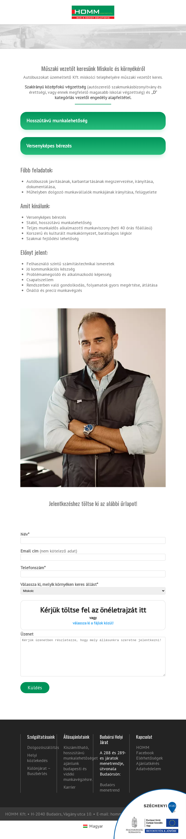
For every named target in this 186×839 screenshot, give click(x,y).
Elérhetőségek (149, 765)
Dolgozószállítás (40, 754)
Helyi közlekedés (37, 765)
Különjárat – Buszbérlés (38, 778)
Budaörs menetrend (110, 794)
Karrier (69, 794)
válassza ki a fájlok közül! (93, 623)
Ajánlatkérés (147, 770)
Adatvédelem (148, 776)
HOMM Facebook (145, 757)
